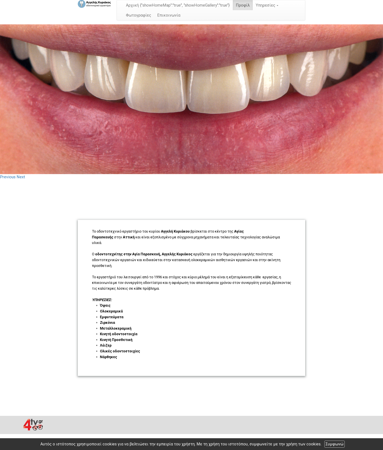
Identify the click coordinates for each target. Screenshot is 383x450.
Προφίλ (243, 5)
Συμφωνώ (335, 444)
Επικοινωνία (168, 15)
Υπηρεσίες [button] (267, 5)
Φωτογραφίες (138, 15)
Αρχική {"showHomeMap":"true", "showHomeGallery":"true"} (178, 5)
